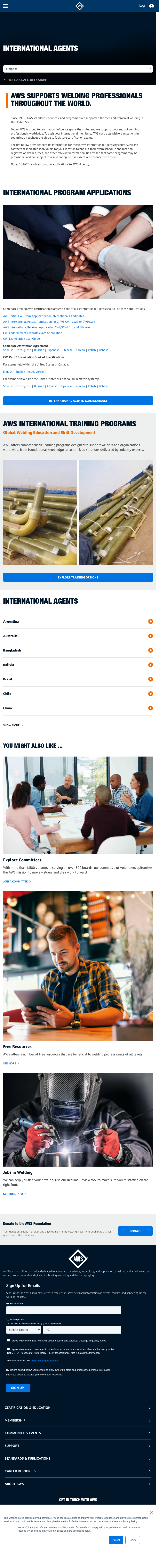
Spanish (8, 350)
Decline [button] (133, 1540)
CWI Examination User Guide (21, 338)
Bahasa (103, 350)
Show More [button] (11, 725)
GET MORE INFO (13, 1193)
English (7, 371)
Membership (15, 1420)
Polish (92, 350)
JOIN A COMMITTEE (15, 881)
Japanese (53, 350)
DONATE (135, 1231)
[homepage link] (78, 1257)
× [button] (151, 1512)
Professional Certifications (27, 79)
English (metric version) (31, 371)
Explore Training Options (78, 577)
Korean (80, 350)
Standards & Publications (28, 1458)
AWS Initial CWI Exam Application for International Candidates (43, 316)
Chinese (67, 350)
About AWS (14, 1484)
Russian (39, 350)
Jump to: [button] (11, 69)
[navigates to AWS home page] (79, 9)
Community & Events (23, 1433)
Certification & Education (28, 1408)
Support (12, 1446)
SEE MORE (9, 1063)
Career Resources (20, 1471)
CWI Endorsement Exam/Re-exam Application (32, 333)
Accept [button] (116, 1540)
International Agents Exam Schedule (78, 401)
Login (143, 5)
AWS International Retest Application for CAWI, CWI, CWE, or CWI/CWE (49, 322)
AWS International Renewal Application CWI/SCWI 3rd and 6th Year (46, 327)
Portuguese (23, 350)
